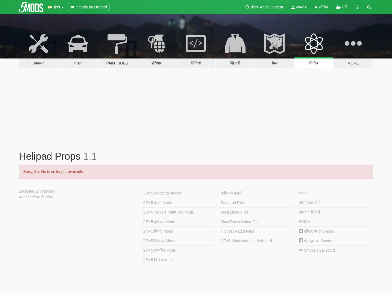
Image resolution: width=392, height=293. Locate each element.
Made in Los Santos (36, 197)
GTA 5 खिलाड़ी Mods (159, 241)
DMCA (304, 222)
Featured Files (233, 203)
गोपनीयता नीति (310, 203)
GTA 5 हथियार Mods (159, 222)
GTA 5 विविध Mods (158, 260)
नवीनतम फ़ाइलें (231, 193)
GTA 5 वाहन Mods (157, 203)
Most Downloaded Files (241, 222)
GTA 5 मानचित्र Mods (159, 250)
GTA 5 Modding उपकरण (162, 193)
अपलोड (299, 7)
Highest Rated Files (237, 231)
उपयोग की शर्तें (309, 212)
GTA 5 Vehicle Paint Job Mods (168, 212)
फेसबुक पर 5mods (315, 240)
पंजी (342, 7)
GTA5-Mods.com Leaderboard (246, 241)
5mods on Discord (317, 250)
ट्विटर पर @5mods (316, 231)
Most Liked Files (234, 212)
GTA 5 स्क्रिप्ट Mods (158, 231)
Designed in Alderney (37, 191)
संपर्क (303, 193)
